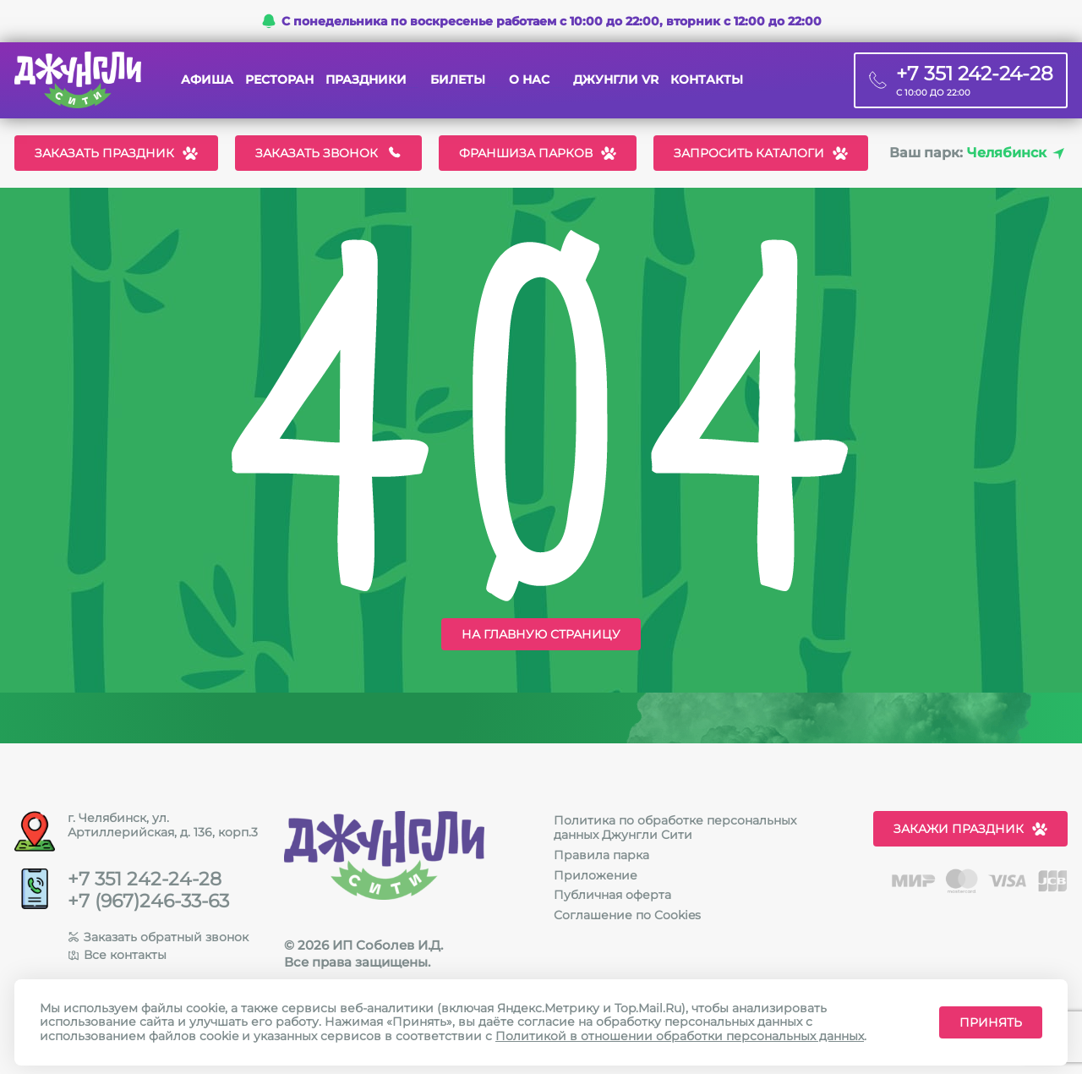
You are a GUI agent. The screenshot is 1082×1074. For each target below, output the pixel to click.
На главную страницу (541, 634)
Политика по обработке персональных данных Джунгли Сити (675, 827)
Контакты (706, 80)
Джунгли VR (615, 80)
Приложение (595, 875)
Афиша (207, 80)
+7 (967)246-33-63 (148, 901)
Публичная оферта (612, 894)
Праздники (366, 80)
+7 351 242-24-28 (144, 879)
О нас (529, 80)
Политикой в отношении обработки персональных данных (679, 1036)
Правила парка (601, 855)
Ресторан (279, 80)
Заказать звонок (328, 153)
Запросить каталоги (761, 153)
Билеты (457, 80)
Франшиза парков (537, 153)
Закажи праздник (970, 828)
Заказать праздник (116, 153)
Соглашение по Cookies (627, 915)
